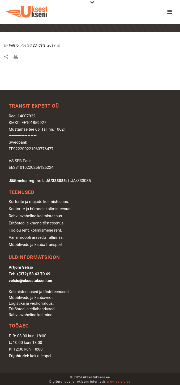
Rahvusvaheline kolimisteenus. (36, 216)
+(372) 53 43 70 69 (33, 274)
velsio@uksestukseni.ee (30, 280)
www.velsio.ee (119, 381)
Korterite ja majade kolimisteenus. (39, 201)
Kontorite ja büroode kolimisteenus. (40, 208)
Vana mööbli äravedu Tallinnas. (36, 237)
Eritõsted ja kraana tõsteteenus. (37, 223)
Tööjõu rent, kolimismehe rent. (35, 230)
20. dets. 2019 (44, 45)
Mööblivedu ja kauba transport (36, 244)
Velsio (14, 45)
